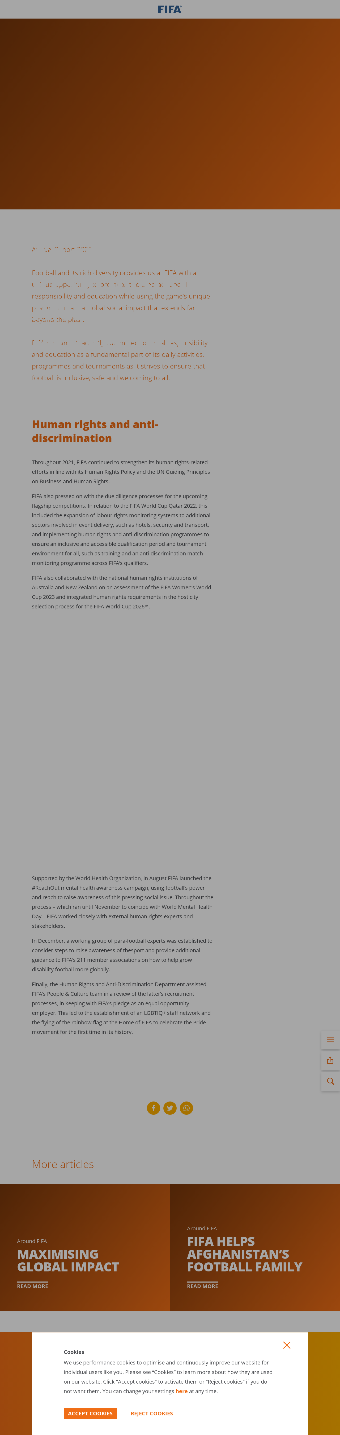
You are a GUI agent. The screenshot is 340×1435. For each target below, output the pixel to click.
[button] (287, 1345)
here (181, 1391)
